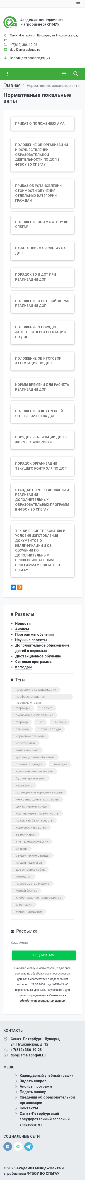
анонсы (60, 722)
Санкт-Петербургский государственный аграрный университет (45, 1119)
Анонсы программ (36, 1086)
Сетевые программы (34, 661)
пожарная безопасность (34, 820)
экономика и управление (34, 715)
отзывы (21, 848)
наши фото (24, 785)
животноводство (29, 911)
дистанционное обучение (35, 757)
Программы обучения (34, 634)
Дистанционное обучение (38, 656)
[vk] (7, 1146)
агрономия (24, 904)
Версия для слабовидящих (30, 58)
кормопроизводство (31, 827)
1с (41, 722)
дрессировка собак (30, 869)
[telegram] (28, 1146)
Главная (12, 85)
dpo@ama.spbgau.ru (25, 49)
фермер (22, 722)
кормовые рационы (30, 736)
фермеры (23, 708)
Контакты (29, 1108)
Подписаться (44, 955)
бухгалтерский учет (31, 778)
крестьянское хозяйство (34, 771)
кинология (24, 876)
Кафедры (23, 667)
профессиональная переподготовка (30, 697)
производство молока (32, 883)
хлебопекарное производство (38, 897)
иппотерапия (26, 743)
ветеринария (26, 834)
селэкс (47, 708)
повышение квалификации (36, 689)
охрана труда (51, 729)
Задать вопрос (33, 1081)
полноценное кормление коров (39, 792)
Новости (23, 623)
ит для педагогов (29, 862)
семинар (22, 729)
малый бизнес (26, 890)
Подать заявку (33, 1092)
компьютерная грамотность (37, 813)
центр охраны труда (31, 806)
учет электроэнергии (32, 841)
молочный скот (27, 750)
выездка (60, 764)
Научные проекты (31, 640)
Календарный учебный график (46, 1075)
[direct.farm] (18, 1146)
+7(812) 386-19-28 (23, 45)
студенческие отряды (32, 855)
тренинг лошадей (29, 764)
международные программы (37, 799)
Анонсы (22, 629)
